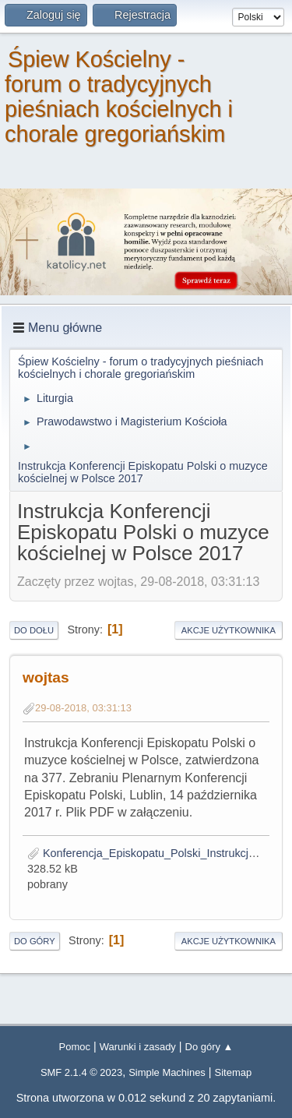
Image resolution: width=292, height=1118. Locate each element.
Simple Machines (167, 1072)
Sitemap (233, 1072)
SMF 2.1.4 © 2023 (81, 1072)
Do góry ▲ (209, 1047)
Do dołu (34, 630)
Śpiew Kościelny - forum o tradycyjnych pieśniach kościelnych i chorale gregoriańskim (119, 96)
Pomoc (74, 1047)
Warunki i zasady (138, 1047)
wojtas (46, 677)
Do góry (34, 941)
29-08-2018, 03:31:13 (83, 708)
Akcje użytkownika (228, 630)
